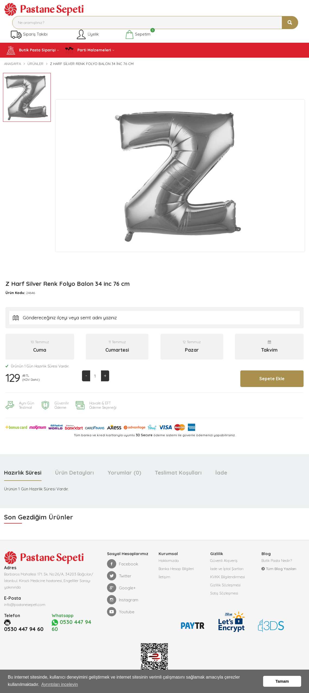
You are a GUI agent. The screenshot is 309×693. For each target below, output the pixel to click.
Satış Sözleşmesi (224, 593)
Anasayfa (12, 63)
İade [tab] (221, 472)
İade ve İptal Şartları (227, 568)
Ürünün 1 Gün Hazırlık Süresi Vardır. (37, 366)
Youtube (120, 611)
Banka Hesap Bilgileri (176, 568)
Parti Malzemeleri (88, 50)
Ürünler (35, 63)
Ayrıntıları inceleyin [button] (59, 684)
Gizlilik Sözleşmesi (225, 585)
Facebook (122, 563)
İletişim (164, 576)
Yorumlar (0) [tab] (124, 472)
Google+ (121, 587)
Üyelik (87, 34)
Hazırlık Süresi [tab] (23, 472)
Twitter (119, 575)
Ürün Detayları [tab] (74, 472)
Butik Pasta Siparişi (31, 50)
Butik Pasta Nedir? (276, 560)
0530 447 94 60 (23, 629)
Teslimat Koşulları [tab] (178, 472)
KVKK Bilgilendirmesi (227, 576)
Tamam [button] (282, 681)
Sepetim (137, 34)
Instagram (122, 599)
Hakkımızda (169, 560)
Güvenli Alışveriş (224, 560)
